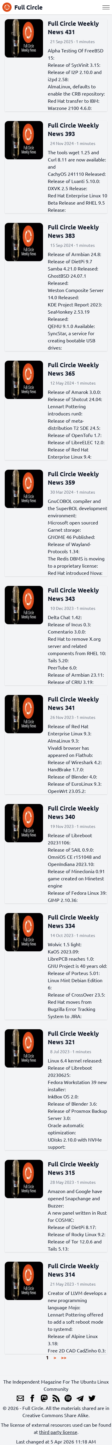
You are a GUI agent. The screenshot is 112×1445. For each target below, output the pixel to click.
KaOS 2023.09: (63, 951)
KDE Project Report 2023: (75, 304)
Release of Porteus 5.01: (74, 973)
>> (63, 1357)
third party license (58, 1432)
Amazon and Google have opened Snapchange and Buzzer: (75, 1198)
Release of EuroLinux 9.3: (75, 784)
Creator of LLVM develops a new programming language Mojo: (77, 1300)
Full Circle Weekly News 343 (73, 594)
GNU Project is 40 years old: (77, 966)
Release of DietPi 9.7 (70, 261)
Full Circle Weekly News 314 (73, 1270)
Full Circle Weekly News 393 (73, 129)
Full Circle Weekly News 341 (73, 703)
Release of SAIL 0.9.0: (71, 850)
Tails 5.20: (58, 660)
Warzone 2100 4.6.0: (70, 108)
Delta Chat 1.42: (65, 617)
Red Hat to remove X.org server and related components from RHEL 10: (77, 646)
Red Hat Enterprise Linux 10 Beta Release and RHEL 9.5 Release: (77, 202)
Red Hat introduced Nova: (75, 573)
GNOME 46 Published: (71, 537)
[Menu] (106, 7)
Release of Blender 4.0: (72, 776)
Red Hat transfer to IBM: (73, 101)
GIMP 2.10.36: (63, 900)
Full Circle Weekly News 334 (73, 921)
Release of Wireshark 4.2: (75, 762)
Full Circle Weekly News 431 (73, 27)
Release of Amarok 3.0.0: (74, 392)
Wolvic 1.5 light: (65, 944)
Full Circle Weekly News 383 (73, 231)
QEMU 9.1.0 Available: (71, 326)
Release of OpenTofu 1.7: (75, 435)
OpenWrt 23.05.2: (67, 791)
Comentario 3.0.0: (67, 631)
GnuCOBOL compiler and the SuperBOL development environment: (77, 508)
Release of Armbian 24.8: (74, 254)
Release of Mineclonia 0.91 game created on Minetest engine (76, 878)
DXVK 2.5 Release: (67, 188)
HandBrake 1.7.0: (66, 769)
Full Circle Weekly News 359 (73, 478)
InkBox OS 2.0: (63, 1096)
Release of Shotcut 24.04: (75, 399)
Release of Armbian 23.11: (76, 675)
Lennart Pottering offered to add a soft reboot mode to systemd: (75, 1321)
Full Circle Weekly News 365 (73, 369)
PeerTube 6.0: (62, 667)
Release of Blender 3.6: (72, 1104)
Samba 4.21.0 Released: (73, 268)
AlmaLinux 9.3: (63, 740)
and (52, 167)
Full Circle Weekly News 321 (73, 1038)
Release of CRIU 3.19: (70, 682)
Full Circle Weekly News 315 (73, 1168)
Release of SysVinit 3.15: (74, 65)
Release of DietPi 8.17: (72, 1227)
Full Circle (22, 7)
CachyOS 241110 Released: (77, 174)
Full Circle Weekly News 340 (73, 812)
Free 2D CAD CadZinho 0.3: (77, 1350)
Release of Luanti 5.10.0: (74, 181)
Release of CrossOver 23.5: (76, 994)
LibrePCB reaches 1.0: (71, 959)
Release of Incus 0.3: (69, 624)
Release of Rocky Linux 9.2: (76, 1234)
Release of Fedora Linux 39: (77, 893)
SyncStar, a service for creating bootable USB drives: (71, 340)
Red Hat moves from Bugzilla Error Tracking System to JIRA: (71, 1009)
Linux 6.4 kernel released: (75, 1060)
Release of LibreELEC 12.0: (76, 442)
